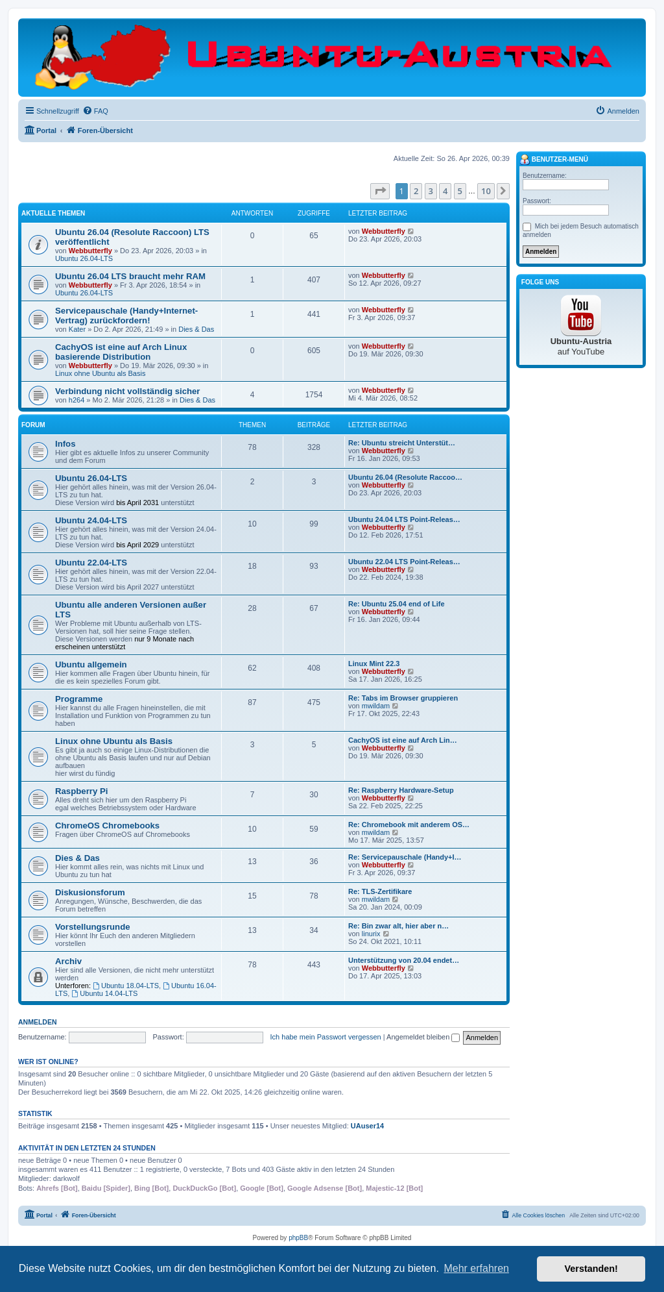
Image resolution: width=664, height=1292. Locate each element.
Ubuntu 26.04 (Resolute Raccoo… (405, 477)
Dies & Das (196, 329)
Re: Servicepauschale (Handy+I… (405, 857)
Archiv (68, 961)
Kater (77, 329)
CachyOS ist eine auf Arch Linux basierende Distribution (121, 352)
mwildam (376, 706)
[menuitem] (95, 111)
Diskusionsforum (90, 892)
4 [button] (445, 191)
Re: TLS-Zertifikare (380, 891)
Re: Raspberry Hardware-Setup (401, 790)
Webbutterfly (90, 251)
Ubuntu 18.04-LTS (126, 985)
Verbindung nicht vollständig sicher (127, 391)
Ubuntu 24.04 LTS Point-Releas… (404, 519)
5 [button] (460, 191)
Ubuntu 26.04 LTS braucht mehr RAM (130, 276)
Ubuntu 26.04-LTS (84, 258)
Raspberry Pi (81, 791)
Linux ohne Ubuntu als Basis (100, 373)
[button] (380, 191)
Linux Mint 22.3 (373, 663)
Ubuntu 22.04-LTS (91, 562)
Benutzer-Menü (553, 160)
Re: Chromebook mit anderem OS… (408, 824)
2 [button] (416, 191)
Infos (65, 444)
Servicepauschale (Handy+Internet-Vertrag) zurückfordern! (126, 315)
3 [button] (431, 191)
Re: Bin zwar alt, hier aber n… (398, 926)
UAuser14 (367, 1126)
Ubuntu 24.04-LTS (91, 520)
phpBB (298, 1237)
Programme (78, 699)
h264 (76, 400)
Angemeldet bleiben (423, 1037)
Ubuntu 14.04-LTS (104, 993)
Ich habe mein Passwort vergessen (325, 1037)
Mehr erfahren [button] (476, 1268)
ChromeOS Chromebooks (107, 825)
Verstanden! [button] (591, 1268)
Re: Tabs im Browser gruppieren (403, 698)
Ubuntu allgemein (91, 664)
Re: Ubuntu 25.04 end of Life (396, 604)
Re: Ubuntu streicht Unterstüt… (401, 443)
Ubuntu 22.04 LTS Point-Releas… (404, 561)
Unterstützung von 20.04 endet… (403, 960)
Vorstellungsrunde (92, 927)
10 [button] (486, 191)
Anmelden (37, 1022)
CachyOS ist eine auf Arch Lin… (402, 740)
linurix (371, 934)
